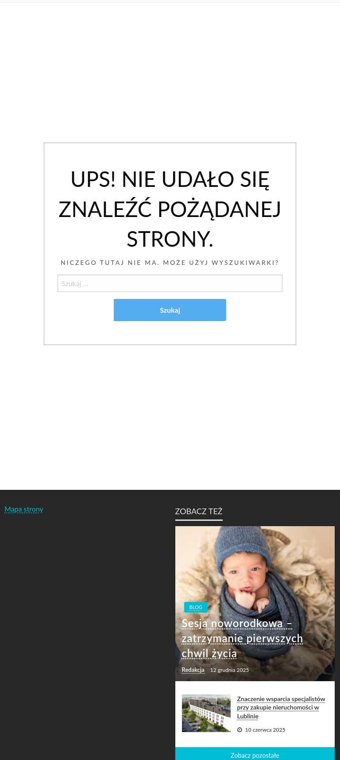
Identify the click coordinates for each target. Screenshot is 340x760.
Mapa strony (23, 508)
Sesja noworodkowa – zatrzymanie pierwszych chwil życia (243, 638)
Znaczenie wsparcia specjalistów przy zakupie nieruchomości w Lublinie (281, 707)
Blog (195, 607)
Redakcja (194, 669)
